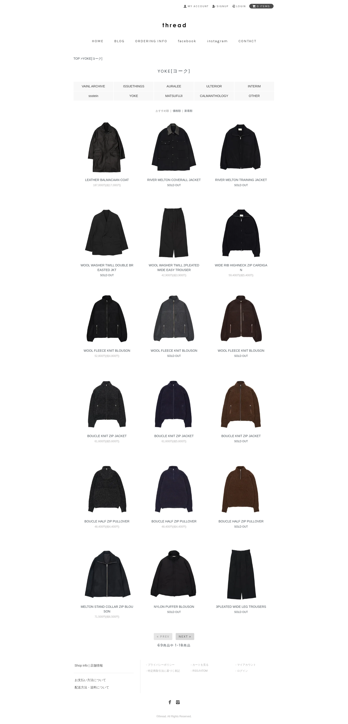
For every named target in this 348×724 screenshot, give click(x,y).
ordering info (151, 41)
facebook (187, 41)
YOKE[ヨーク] (92, 58)
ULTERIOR (214, 86)
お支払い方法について (90, 680)
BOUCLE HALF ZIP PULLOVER (106, 521)
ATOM (204, 670)
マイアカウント (246, 664)
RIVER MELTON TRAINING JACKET (241, 180)
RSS (195, 670)
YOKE (133, 96)
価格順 (177, 110)
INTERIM (254, 86)
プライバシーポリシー (161, 664)
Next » (185, 636)
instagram (217, 41)
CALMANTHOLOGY (214, 96)
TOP (77, 58)
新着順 (188, 110)
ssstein (93, 96)
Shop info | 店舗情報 (89, 665)
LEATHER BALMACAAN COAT (107, 180)
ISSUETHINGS (133, 86)
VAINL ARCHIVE (93, 86)
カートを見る (200, 664)
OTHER (254, 96)
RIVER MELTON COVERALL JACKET (174, 180)
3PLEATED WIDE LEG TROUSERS (241, 606)
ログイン (242, 670)
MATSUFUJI (174, 96)
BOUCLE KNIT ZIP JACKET (107, 436)
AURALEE (174, 86)
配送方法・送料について (92, 687)
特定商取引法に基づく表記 (164, 670)
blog (119, 41)
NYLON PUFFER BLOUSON (174, 606)
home (97, 41)
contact (247, 41)
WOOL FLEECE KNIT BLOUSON (107, 350)
